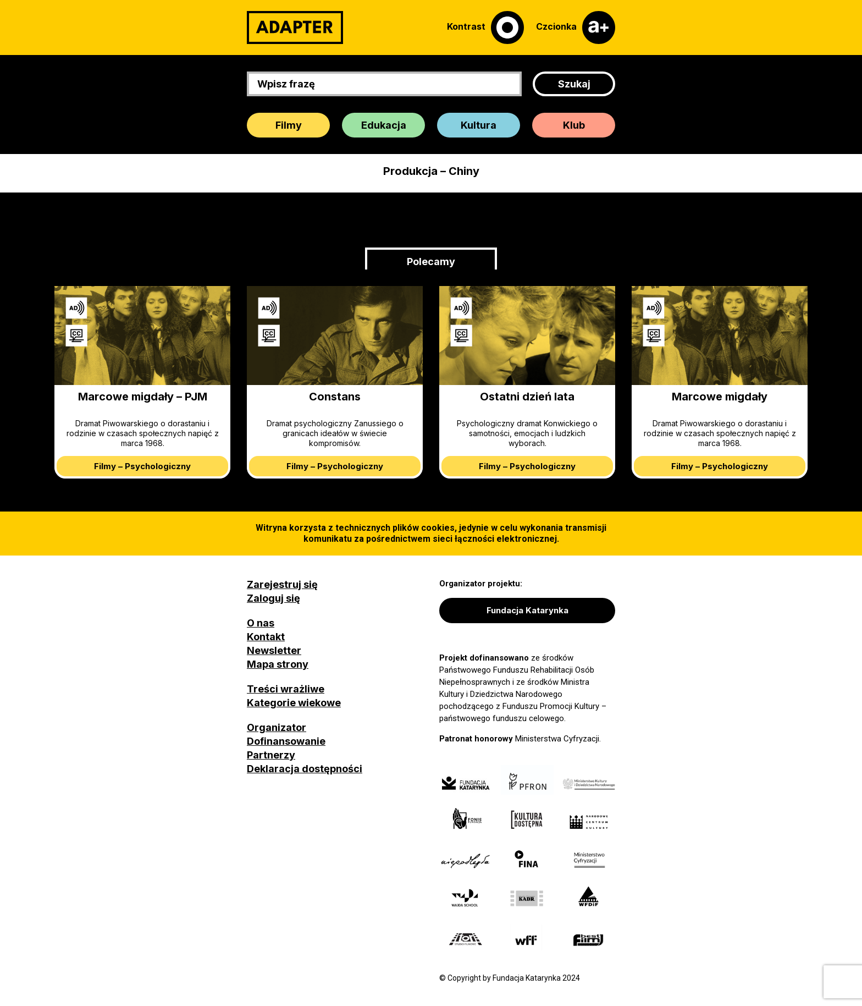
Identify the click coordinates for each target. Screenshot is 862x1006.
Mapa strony (277, 664)
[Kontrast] (485, 27)
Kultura (478, 125)
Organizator (276, 727)
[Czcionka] (575, 27)
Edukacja (383, 125)
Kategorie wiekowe (294, 702)
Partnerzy (271, 755)
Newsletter (274, 650)
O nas (260, 623)
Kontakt (266, 636)
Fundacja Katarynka (527, 610)
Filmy (288, 125)
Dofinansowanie (286, 741)
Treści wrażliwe (285, 689)
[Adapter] (295, 27)
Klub (574, 125)
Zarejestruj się (282, 584)
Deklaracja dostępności (304, 768)
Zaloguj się (273, 598)
